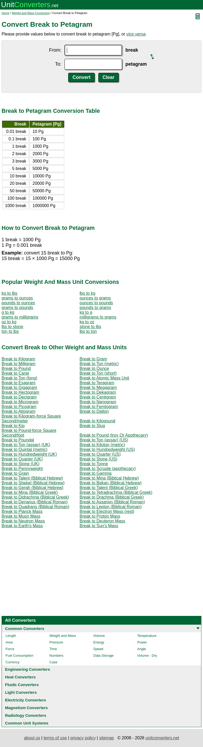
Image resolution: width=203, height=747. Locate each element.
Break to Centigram (98, 397)
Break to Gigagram (19, 387)
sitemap (106, 738)
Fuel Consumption (20, 655)
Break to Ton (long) (19, 378)
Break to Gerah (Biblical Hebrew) (32, 487)
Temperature (146, 636)
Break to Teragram (97, 383)
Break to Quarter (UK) (22, 459)
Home (5, 13)
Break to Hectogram (20, 392)
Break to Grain (15, 473)
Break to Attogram (18, 411)
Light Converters (21, 692)
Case (53, 662)
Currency (13, 662)
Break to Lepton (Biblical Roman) (111, 506)
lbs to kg (87, 293)
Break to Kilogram (18, 359)
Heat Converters (20, 677)
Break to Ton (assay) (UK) (26, 444)
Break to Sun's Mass (99, 526)
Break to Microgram (20, 402)
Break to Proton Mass (100, 516)
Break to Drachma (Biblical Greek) (112, 497)
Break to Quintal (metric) (24, 449)
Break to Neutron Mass (23, 521)
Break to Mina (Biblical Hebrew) (109, 478)
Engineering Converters (27, 669)
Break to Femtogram (99, 406)
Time (53, 649)
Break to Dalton (94, 411)
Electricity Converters (25, 700)
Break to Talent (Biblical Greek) (109, 487)
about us (32, 738)
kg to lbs (9, 293)
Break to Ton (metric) (99, 363)
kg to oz (87, 322)
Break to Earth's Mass (22, 526)
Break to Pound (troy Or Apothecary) (114, 435)
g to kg (8, 312)
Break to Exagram (18, 383)
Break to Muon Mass (21, 516)
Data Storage (103, 655)
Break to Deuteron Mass (102, 521)
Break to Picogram (19, 406)
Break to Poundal (18, 440)
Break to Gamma (96, 473)
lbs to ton (88, 331)
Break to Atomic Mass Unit (104, 378)
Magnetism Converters (26, 707)
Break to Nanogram (98, 402)
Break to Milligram (18, 363)
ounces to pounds (96, 303)
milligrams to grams (98, 317)
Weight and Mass (62, 636)
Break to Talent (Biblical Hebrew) (32, 478)
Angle (141, 649)
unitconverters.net (162, 738)
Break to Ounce (94, 368)
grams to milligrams (20, 317)
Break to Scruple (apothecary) (108, 468)
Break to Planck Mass (22, 511)
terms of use (55, 738)
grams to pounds (17, 307)
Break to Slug (92, 425)
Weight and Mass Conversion (31, 13)
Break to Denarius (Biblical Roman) (35, 502)
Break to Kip (13, 425)
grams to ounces (17, 298)
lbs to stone (12, 326)
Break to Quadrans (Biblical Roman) (35, 506)
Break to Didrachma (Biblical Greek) (35, 497)
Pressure (56, 642)
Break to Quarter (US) (100, 454)
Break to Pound (16, 368)
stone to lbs (90, 326)
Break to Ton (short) (98, 373)
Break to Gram (93, 359)
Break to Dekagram (98, 392)
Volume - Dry (147, 655)
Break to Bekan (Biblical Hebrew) (111, 483)
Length (11, 636)
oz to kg (9, 322)
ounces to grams (95, 298)
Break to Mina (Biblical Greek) (30, 492)
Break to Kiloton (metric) (102, 444)
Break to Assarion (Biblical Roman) (112, 502)
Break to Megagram (98, 387)
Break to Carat (15, 373)
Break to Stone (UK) (20, 464)
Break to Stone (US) (98, 459)
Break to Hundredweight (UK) (29, 454)
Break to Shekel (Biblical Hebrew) (33, 483)
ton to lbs (10, 331)
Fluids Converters (22, 684)
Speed (98, 649)
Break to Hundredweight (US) (107, 449)
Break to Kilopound (97, 421)
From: (55, 50)
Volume (99, 636)
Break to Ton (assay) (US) (104, 440)
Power (142, 642)
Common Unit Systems (26, 723)
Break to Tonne (94, 464)
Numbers (56, 655)
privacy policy (83, 738)
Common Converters (24, 628)
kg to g (86, 312)
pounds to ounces (18, 303)
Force (10, 649)
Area (9, 642)
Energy (98, 642)
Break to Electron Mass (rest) (107, 511)
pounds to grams (95, 307)
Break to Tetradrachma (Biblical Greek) (116, 492)
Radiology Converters (25, 715)
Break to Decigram (19, 397)
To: (58, 64)
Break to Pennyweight (22, 468)
